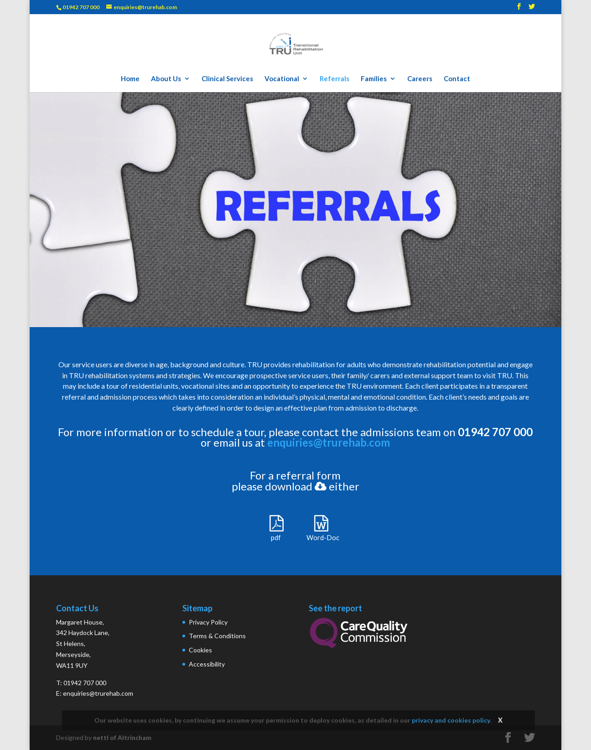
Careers (419, 79)
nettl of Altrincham (122, 737)
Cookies (200, 650)
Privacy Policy (208, 622)
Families (374, 79)
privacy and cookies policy (451, 720)
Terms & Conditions (217, 636)
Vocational (281, 79)
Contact (457, 79)
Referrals (334, 79)
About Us (166, 79)
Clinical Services (227, 79)
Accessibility (207, 664)
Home (130, 79)
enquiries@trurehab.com (328, 442)
